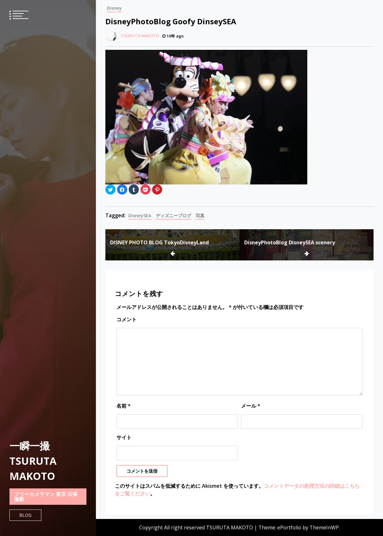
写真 (200, 215)
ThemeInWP (324, 527)
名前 (123, 405)
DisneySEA (139, 215)
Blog (25, 515)
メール (250, 405)
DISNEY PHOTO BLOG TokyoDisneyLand (159, 242)
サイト (124, 437)
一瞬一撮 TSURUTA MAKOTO (32, 461)
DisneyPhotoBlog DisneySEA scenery (289, 242)
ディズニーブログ (173, 215)
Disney (114, 8)
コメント (126, 319)
